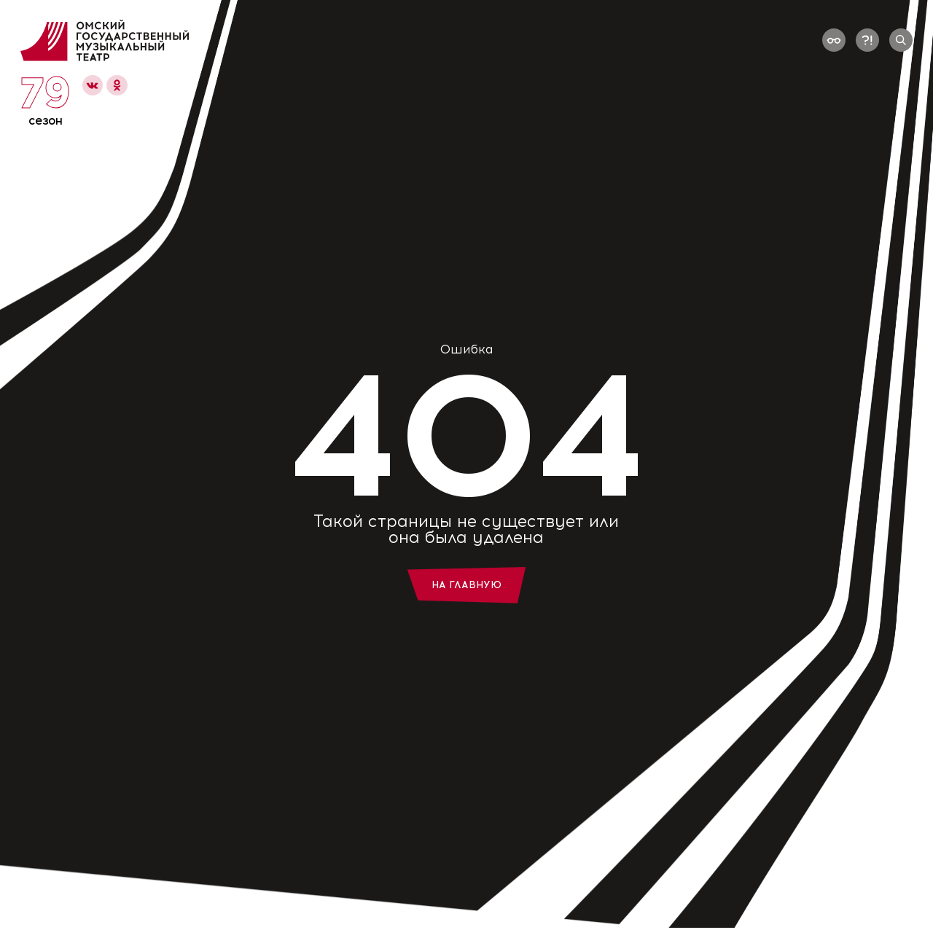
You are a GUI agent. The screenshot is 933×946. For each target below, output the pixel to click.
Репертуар (408, 40)
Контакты (679, 40)
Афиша (323, 40)
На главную (466, 584)
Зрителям (586, 40)
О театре (499, 40)
